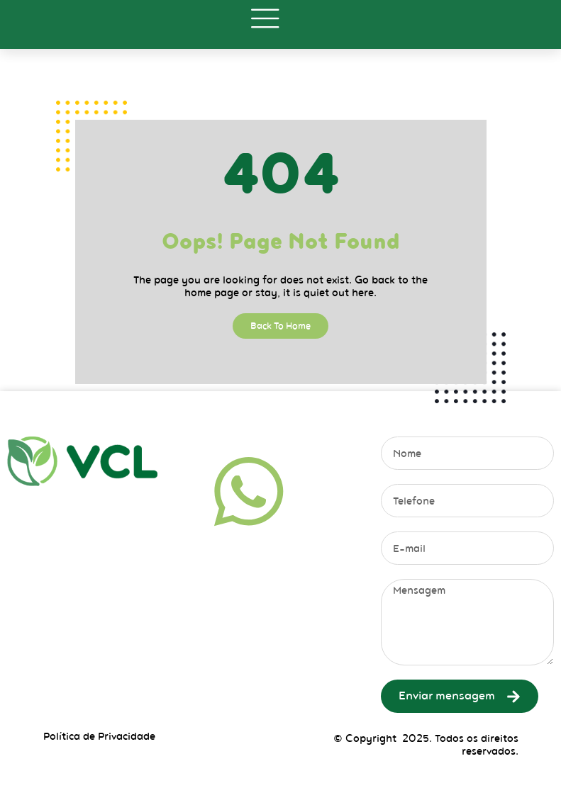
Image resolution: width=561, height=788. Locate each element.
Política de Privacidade (99, 736)
